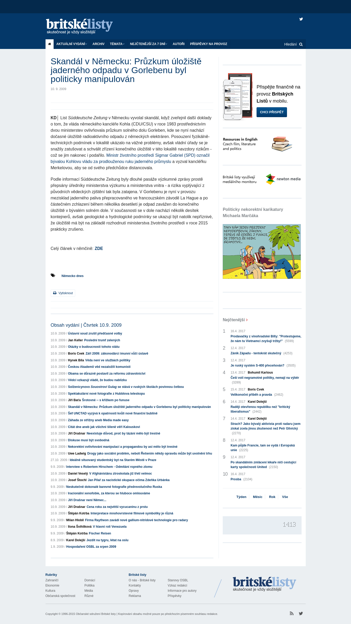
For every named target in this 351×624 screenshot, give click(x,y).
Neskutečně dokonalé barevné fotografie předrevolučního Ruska (114, 487)
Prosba (241, 479)
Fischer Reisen (100, 533)
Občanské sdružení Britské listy (96, 613)
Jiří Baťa (74, 400)
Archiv (99, 44)
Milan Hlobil (75, 520)
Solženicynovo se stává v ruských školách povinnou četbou (126, 387)
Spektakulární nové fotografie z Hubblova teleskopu (106, 393)
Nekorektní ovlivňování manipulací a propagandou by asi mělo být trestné (122, 447)
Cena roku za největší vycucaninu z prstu (117, 507)
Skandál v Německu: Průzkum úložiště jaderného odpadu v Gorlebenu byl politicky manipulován (139, 407)
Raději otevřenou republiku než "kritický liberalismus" (260, 409)
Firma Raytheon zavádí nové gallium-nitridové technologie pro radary (136, 520)
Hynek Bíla (76, 360)
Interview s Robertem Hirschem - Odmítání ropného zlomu (109, 467)
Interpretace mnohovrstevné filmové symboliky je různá (132, 513)
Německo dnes (73, 276)
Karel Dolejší (75, 540)
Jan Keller (75, 340)
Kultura (50, 591)
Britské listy (85, 26)
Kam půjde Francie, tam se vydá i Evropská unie (263, 448)
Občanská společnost (60, 596)
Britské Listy (264, 584)
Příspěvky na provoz (208, 44)
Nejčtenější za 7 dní (148, 44)
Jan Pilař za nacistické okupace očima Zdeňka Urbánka (129, 480)
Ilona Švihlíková (80, 526)
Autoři (179, 44)
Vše (285, 497)
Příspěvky (175, 596)
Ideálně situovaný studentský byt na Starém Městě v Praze (113, 460)
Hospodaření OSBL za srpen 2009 (91, 547)
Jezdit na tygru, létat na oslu (107, 540)
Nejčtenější (234, 320)
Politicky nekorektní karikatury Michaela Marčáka (253, 212)
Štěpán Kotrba (78, 513)
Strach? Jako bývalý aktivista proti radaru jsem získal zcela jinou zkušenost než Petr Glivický (266, 429)
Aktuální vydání (71, 44)
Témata (117, 44)
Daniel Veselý (78, 473)
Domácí (90, 580)
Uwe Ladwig (77, 453)
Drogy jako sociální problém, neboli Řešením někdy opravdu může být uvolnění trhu (149, 453)
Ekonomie (52, 585)
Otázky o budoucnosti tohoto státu (93, 347)
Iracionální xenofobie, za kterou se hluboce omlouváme (109, 493)
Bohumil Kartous (260, 372)
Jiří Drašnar (76, 433)
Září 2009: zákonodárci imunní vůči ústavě (117, 353)
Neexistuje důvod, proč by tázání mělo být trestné (123, 433)
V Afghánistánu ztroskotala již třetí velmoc (120, 473)
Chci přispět (272, 112)
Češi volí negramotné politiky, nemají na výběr (265, 380)
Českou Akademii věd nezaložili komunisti (99, 367)
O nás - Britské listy (142, 580)
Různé (89, 596)
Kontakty (135, 585)
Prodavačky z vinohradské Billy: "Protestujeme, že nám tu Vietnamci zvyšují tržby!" (266, 339)
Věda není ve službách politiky (107, 360)
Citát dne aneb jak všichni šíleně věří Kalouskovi (104, 427)
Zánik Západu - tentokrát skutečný (261, 353)
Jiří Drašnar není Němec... (87, 500)
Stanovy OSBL (178, 580)
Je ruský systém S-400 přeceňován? (263, 365)
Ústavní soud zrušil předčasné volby (95, 333)
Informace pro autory (182, 591)
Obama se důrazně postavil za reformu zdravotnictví (106, 373)
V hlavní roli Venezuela (109, 526)
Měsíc (257, 497)
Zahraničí (52, 580)
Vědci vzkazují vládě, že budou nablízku (97, 380)
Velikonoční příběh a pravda (257, 394)
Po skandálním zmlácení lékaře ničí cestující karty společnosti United (263, 465)
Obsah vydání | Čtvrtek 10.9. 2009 (86, 325)
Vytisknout (63, 293)
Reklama (135, 596)
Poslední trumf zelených (102, 340)
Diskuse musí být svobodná (88, 440)
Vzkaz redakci (177, 585)
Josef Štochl (77, 480)
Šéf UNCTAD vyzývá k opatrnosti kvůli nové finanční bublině (112, 413)
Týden (241, 497)
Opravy (134, 591)
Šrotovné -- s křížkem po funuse (105, 400)
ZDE (99, 248)
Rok (272, 497)
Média (89, 591)
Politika (90, 585)
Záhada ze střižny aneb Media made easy (98, 420)
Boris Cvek (76, 353)
